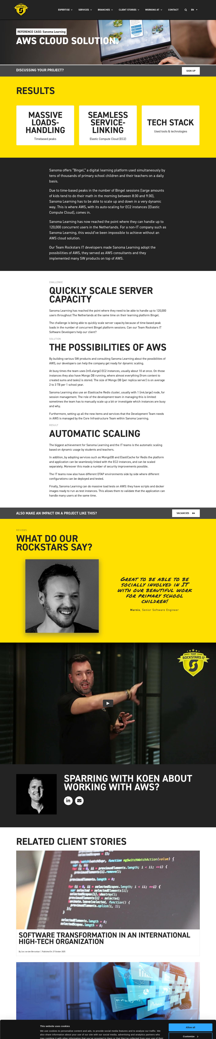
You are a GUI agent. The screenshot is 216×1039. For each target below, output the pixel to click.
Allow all (190, 1010)
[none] (195, 9)
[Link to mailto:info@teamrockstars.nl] (79, 800)
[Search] (186, 9)
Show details (47, 1033)
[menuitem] (195, 9)
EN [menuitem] (192, 10)
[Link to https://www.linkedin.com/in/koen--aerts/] (68, 800)
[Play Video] (108, 703)
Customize (190, 1019)
